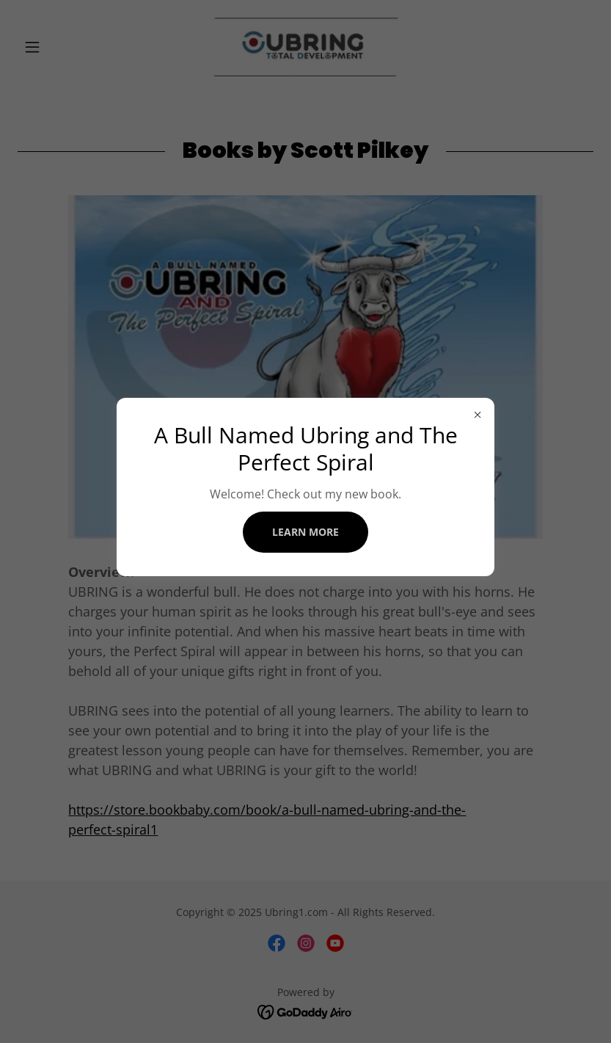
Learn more (305, 532)
